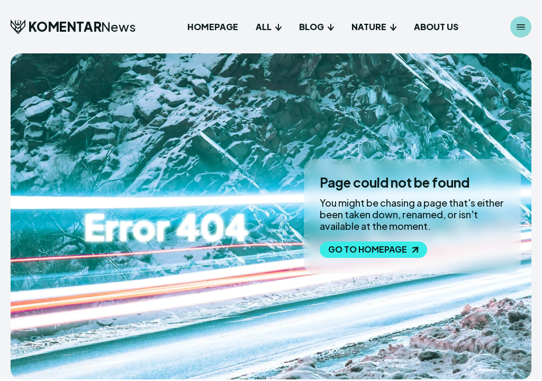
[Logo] (73, 26)
